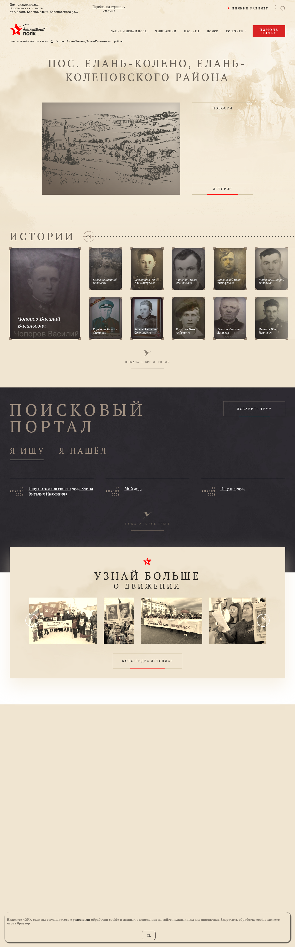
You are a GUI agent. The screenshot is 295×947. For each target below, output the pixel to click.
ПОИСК (212, 31)
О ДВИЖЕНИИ (165, 31)
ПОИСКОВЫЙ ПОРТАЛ (78, 417)
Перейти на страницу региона (108, 8)
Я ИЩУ (27, 451)
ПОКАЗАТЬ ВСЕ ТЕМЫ (147, 519)
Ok (149, 935)
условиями (81, 919)
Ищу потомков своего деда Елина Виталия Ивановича (61, 491)
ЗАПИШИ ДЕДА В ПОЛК (129, 31)
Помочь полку (269, 31)
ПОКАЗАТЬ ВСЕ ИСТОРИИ (147, 357)
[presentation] (31, 620)
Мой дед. (133, 488)
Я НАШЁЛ (83, 451)
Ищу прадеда (232, 488)
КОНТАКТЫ (234, 31)
